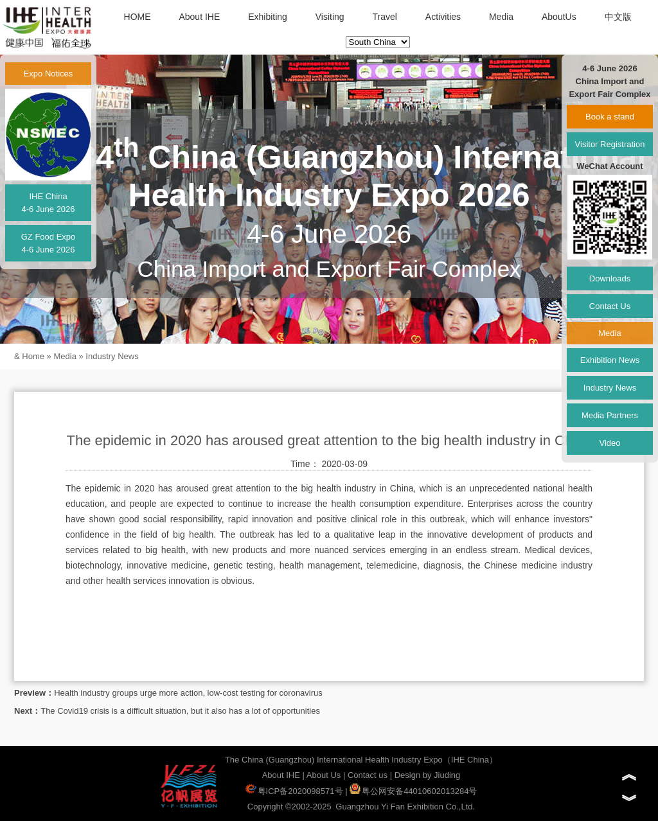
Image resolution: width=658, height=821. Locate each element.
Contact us (367, 775)
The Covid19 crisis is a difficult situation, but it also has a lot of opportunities (180, 711)
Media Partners (610, 415)
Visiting (330, 17)
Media (501, 17)
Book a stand (609, 116)
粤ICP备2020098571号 (294, 791)
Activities (443, 17)
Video (609, 443)
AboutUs (559, 17)
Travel (385, 17)
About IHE (199, 17)
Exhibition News (610, 360)
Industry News (111, 356)
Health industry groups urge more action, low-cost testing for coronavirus (188, 693)
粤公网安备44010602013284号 (413, 791)
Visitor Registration (610, 144)
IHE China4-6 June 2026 (48, 202)
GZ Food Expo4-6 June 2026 (48, 243)
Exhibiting (267, 17)
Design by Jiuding (428, 775)
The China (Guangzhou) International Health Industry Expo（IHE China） (361, 759)
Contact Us (609, 306)
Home (33, 356)
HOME (137, 17)
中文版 (618, 17)
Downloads (609, 278)
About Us (324, 775)
